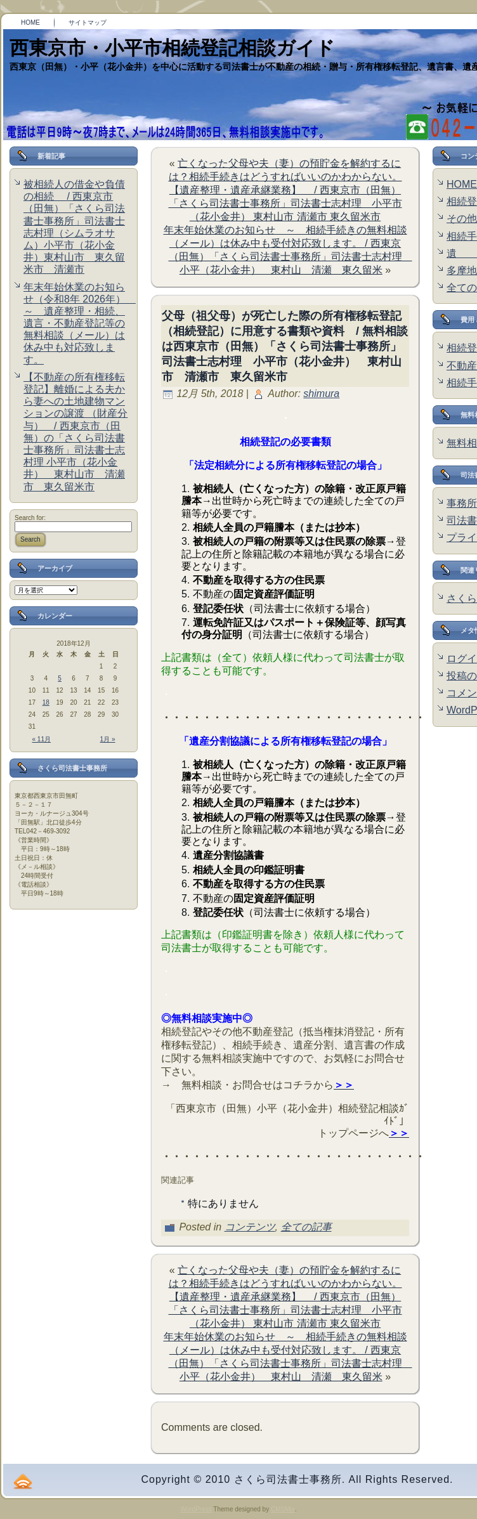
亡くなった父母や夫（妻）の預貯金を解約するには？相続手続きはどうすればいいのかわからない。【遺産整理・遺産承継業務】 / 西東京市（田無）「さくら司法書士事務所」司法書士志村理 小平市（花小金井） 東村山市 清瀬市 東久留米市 (285, 190)
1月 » (107, 739)
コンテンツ (250, 1227)
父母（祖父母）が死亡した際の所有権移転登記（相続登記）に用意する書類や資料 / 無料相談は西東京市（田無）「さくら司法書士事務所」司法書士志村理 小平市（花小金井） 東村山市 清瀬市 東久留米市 (285, 346)
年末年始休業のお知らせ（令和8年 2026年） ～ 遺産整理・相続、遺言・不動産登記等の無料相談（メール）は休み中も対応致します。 (79, 323)
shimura (321, 393)
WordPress (195, 1509)
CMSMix (283, 1509)
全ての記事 (306, 1227)
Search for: (30, 517)
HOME (462, 184)
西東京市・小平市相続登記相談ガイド (172, 47)
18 (45, 702)
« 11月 (41, 739)
